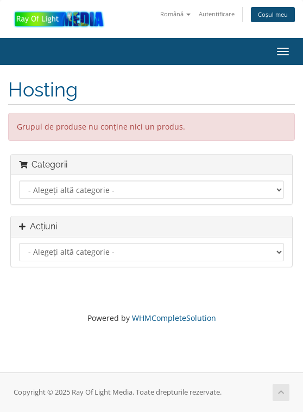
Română (175, 14)
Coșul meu (273, 14)
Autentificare (217, 14)
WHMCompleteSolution (174, 318)
